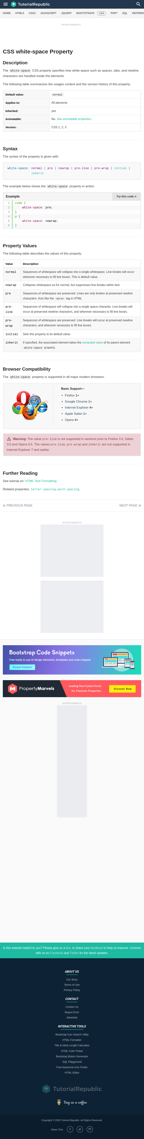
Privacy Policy (72, 990)
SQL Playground (72, 1061)
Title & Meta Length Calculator (72, 1045)
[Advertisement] (71, 35)
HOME (7, 13)
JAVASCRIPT (48, 13)
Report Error (72, 1012)
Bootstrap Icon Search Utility (72, 1034)
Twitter (74, 953)
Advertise (71, 1017)
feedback (97, 947)
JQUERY (66, 13)
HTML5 (19, 13)
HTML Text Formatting (40, 481)
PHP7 (114, 13)
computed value (92, 342)
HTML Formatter (72, 1039)
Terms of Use (72, 984)
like (68, 947)
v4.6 (101, 13)
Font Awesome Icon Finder (72, 1067)
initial (120, 168)
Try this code (126, 196)
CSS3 (32, 13)
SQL (125, 13)
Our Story (72, 979)
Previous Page (20, 505)
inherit (37, 173)
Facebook (56, 953)
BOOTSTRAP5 (85, 13)
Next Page (128, 505)
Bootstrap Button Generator (72, 1056)
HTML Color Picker (72, 1050)
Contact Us (71, 1006)
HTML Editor (72, 1072)
